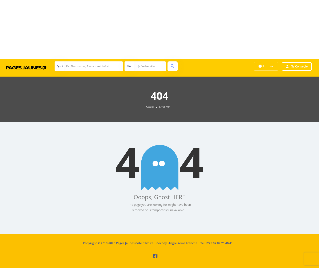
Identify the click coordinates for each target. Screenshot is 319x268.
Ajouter (266, 66)
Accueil (150, 107)
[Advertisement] (126, 29)
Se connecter (300, 66)
